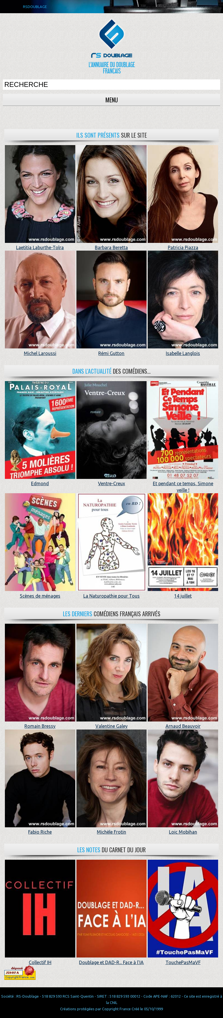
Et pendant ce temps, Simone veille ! (183, 484)
